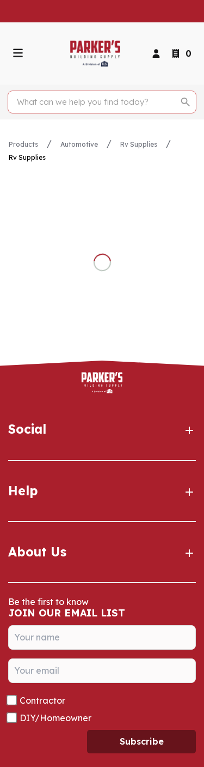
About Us (102, 552)
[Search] (96, 102)
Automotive (79, 144)
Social (102, 429)
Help (102, 491)
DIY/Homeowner (55, 717)
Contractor (42, 700)
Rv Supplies (138, 144)
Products (23, 144)
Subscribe (142, 741)
